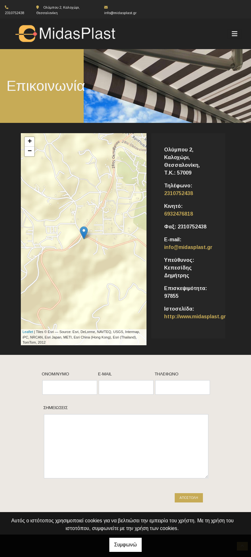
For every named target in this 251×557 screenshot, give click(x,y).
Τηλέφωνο (167, 374)
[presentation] (98, 500)
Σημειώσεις (55, 407)
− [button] (30, 151)
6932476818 (178, 214)
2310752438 (178, 193)
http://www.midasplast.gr (195, 316)
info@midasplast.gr (120, 13)
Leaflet (27, 332)
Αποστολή (189, 498)
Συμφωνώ (125, 544)
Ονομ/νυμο (55, 374)
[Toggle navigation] (235, 34)
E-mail (105, 374)
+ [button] (30, 142)
